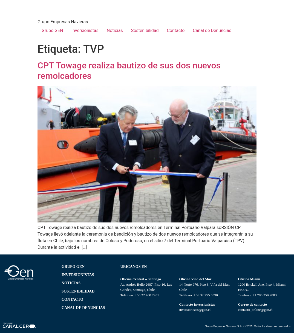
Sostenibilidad (145, 30)
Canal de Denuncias (212, 30)
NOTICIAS (71, 283)
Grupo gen (73, 267)
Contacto (176, 30)
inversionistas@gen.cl (195, 310)
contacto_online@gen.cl (255, 310)
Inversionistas (85, 30)
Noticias (115, 30)
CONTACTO (72, 299)
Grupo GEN (52, 30)
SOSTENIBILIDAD (78, 291)
